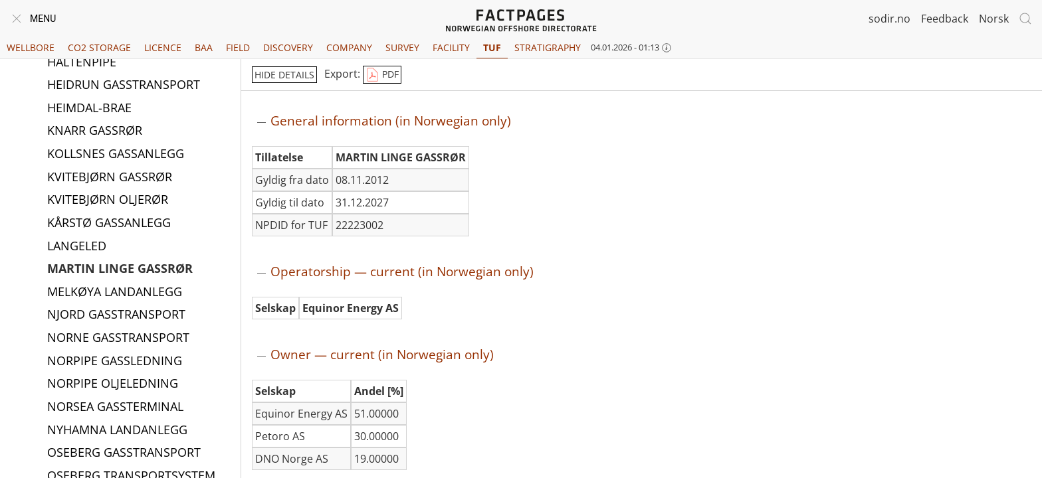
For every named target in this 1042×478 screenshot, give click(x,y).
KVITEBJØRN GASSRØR (109, 177)
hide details (284, 74)
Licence (162, 47)
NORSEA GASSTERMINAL (115, 407)
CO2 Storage (99, 47)
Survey (402, 47)
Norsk (994, 18)
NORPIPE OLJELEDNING (112, 384)
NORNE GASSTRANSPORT (118, 338)
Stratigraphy (547, 47)
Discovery (288, 47)
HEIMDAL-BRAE (89, 108)
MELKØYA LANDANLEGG (114, 292)
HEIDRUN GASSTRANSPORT (123, 85)
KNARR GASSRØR (94, 131)
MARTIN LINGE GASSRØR (120, 269)
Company (349, 47)
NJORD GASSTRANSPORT (116, 315)
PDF (382, 75)
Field (238, 47)
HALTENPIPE (81, 62)
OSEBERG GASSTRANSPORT (124, 453)
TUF (492, 47)
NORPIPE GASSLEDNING (114, 361)
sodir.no (889, 18)
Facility (451, 47)
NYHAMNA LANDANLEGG (117, 430)
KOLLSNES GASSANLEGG (115, 154)
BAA (204, 47)
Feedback (944, 18)
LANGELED (76, 246)
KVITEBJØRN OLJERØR (107, 200)
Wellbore (30, 47)
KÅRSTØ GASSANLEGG (109, 223)
